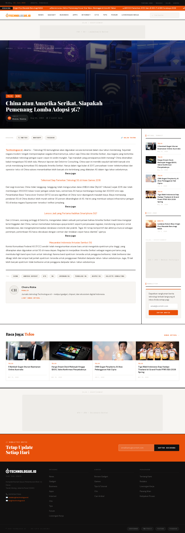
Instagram (133, 529)
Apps (75, 15)
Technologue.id (14, 150)
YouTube (160, 529)
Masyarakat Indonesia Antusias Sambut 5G (70, 242)
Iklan (167, 3)
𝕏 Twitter (22, 138)
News (41, 15)
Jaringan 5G (64, 276)
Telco (20, 48)
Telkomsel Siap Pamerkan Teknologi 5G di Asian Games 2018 (71, 180)
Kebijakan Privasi (147, 496)
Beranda (9, 48)
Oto (97, 15)
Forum (114, 15)
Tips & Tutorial (100, 486)
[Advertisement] (92, 72)
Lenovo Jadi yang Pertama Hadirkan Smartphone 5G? (70, 213)
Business (64, 15)
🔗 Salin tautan (128, 138)
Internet (86, 15)
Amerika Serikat (30, 276)
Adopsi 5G (96, 276)
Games (97, 481)
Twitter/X (147, 529)
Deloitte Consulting (115, 276)
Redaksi (159, 3)
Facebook (51, 138)
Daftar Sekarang (167, 448)
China (15, 276)
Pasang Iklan (145, 491)
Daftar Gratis (163, 313)
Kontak (176, 3)
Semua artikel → (171, 335)
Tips (105, 15)
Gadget (52, 15)
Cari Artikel (99, 496)
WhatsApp (37, 138)
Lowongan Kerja (130, 15)
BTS (44, 276)
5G (52, 276)
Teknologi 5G (80, 276)
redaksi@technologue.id (18, 497)
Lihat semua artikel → (32, 298)
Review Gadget (101, 476)
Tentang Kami (147, 3)
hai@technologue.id (16, 500)
